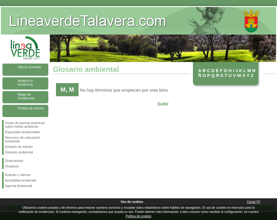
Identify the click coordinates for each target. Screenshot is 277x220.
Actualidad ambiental (20, 180)
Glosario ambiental (19, 152)
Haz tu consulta (29, 67)
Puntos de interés (31, 108)
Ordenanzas (14, 161)
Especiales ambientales (22, 132)
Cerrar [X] (253, 202)
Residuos (12, 166)
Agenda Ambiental (18, 186)
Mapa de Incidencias (26, 96)
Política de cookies (138, 216)
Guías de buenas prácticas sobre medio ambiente (25, 124)
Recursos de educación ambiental (22, 139)
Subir (163, 103)
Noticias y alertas (18, 175)
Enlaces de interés (19, 146)
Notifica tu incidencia (25, 82)
